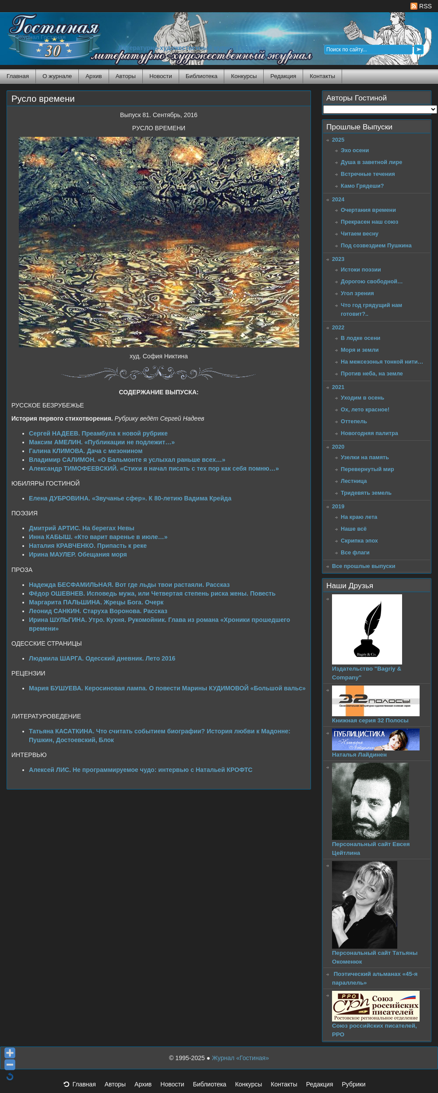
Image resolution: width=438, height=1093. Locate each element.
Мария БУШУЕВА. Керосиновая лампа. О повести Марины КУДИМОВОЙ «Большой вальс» (167, 688)
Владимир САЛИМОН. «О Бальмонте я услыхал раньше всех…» (127, 459)
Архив (93, 76)
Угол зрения (357, 293)
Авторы (126, 76)
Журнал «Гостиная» (240, 1057)
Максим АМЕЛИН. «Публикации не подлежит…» (102, 442)
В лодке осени (360, 338)
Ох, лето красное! (365, 409)
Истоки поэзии (361, 269)
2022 (338, 327)
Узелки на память (365, 457)
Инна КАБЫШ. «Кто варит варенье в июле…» (98, 536)
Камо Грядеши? (362, 185)
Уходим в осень (362, 397)
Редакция (283, 76)
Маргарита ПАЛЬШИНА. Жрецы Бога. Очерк (96, 602)
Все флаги (355, 552)
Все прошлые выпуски (363, 566)
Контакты (322, 76)
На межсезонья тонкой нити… (382, 361)
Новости (160, 76)
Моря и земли (360, 349)
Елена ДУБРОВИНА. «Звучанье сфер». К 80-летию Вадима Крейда (130, 498)
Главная (18, 76)
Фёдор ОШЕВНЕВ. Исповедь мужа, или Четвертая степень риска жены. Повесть (152, 593)
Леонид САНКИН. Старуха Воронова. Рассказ (98, 610)
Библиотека (202, 76)
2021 (338, 387)
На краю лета (359, 517)
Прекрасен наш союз (369, 221)
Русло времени (43, 99)
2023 (338, 259)
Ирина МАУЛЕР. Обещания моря (78, 554)
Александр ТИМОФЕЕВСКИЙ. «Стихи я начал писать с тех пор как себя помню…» (154, 468)
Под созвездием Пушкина (376, 245)
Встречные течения (368, 174)
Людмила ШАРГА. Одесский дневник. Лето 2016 (102, 658)
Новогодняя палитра (369, 433)
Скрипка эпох (359, 540)
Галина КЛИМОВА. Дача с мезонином (85, 450)
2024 (338, 199)
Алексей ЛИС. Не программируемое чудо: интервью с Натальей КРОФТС (140, 769)
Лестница (354, 481)
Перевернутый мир (367, 469)
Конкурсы (244, 76)
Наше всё (354, 528)
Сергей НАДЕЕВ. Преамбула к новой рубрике (98, 433)
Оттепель (354, 421)
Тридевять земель (366, 492)
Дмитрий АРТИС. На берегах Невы (81, 528)
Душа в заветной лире (371, 162)
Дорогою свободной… (372, 281)
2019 (338, 506)
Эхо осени (355, 150)
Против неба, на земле (372, 373)
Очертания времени (368, 210)
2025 (338, 139)
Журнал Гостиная (42, 37)
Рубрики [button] (358, 1087)
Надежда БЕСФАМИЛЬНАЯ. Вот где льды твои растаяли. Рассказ (129, 584)
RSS (421, 6)
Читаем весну (359, 233)
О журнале (57, 76)
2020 (338, 446)
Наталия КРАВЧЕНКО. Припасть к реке (88, 545)
